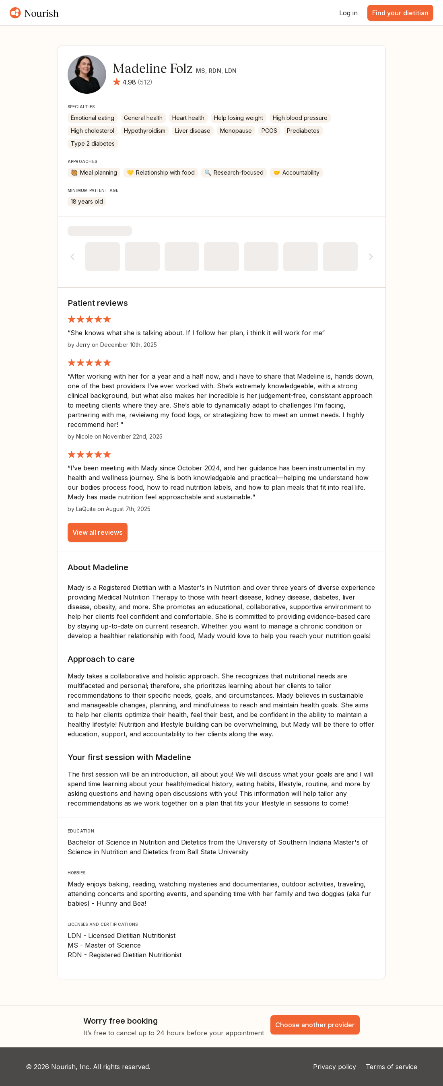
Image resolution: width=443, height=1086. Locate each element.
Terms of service (391, 1067)
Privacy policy (334, 1067)
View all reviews (97, 532)
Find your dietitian (400, 13)
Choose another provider (315, 1025)
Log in (348, 13)
